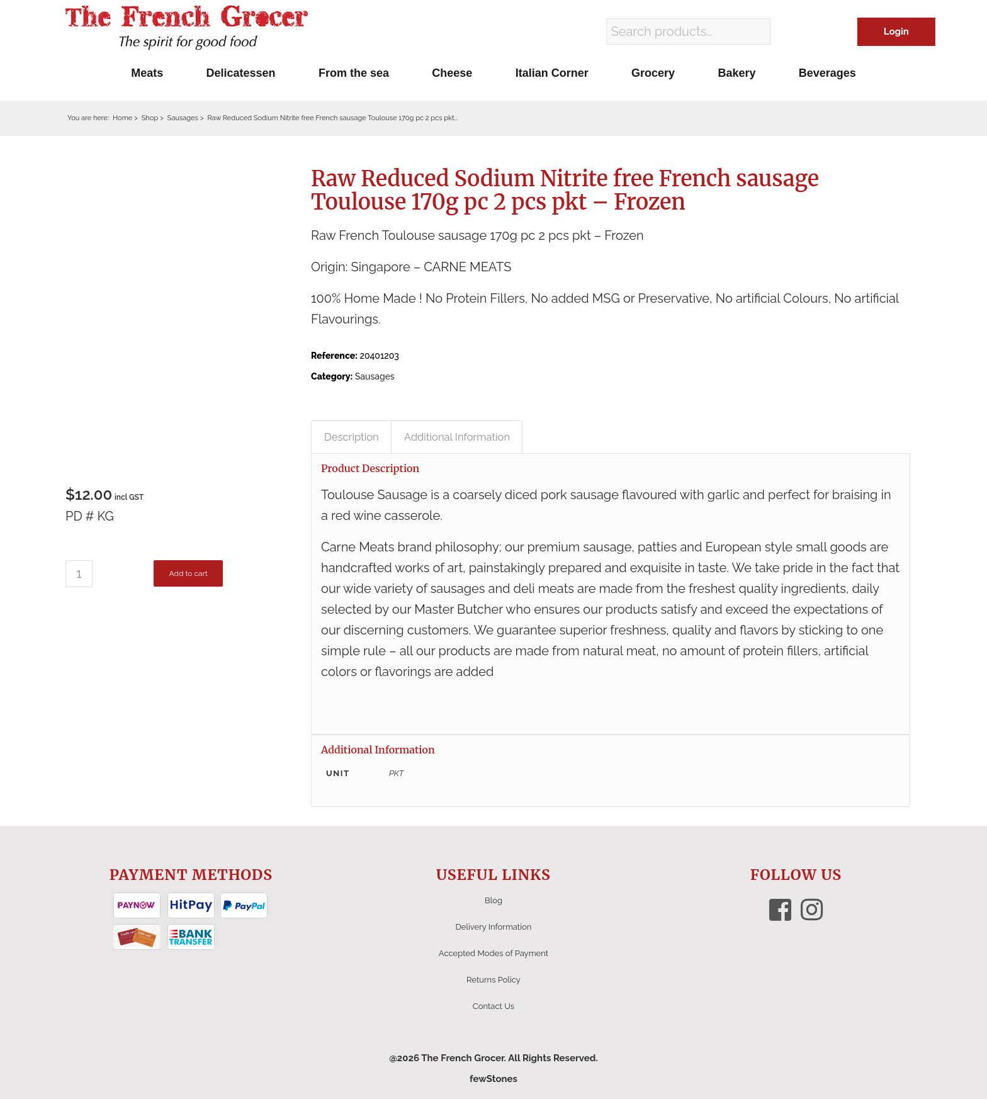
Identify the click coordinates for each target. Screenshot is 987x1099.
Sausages (375, 376)
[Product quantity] (79, 573)
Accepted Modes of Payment (493, 953)
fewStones (493, 1079)
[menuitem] (147, 73)
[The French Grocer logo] (186, 28)
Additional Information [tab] (457, 437)
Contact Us (493, 1006)
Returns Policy (493, 979)
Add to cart (188, 573)
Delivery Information (494, 927)
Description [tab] (351, 437)
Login (896, 31)
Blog (493, 900)
